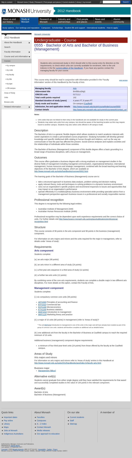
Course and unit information (16, 56)
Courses (7, 61)
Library (78, 2)
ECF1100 (42, 307)
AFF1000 (42, 302)
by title (9, 79)
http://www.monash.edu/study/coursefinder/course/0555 (96, 106)
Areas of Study (9, 93)
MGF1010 (42, 312)
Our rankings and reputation (28, 28)
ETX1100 (42, 309)
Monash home (22, 2)
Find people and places (52, 2)
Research (38, 2)
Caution (49, 449)
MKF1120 (42, 314)
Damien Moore (15, 445)
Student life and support (75, 28)
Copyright (4, 449)
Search (7, 47)
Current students (68, 2)
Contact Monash (44, 427)
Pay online (8, 420)
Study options (8, 28)
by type (9, 84)
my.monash (87, 2)
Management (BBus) (47, 371)
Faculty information (12, 52)
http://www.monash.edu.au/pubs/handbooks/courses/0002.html (61, 171)
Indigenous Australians (13, 434)
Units (6, 97)
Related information (12, 107)
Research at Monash (46, 20)
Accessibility (42, 449)
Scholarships (57, 28)
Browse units (9, 102)
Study (31, 2)
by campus (11, 66)
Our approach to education (48, 434)
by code (10, 70)
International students (96, 28)
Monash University (42, 34)
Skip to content (6, 2)
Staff (72, 420)
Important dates (10, 417)
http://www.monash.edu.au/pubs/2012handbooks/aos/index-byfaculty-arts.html (67, 363)
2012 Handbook (69, 11)
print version (123, 80)
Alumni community (118, 20)
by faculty (10, 75)
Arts (74, 88)
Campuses (45, 28)
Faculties (41, 417)
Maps (6, 427)
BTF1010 (42, 304)
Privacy (55, 449)
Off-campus (11, 88)
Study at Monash (25, 20)
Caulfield (88, 103)
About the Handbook (13, 42)
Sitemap (73, 424)
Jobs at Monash (10, 430)
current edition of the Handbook (69, 68)
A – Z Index (42, 424)
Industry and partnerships (64, 20)
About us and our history (9, 20)
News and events (100, 20)
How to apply (112, 28)
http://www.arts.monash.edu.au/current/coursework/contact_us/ (100, 110)
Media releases (43, 430)
